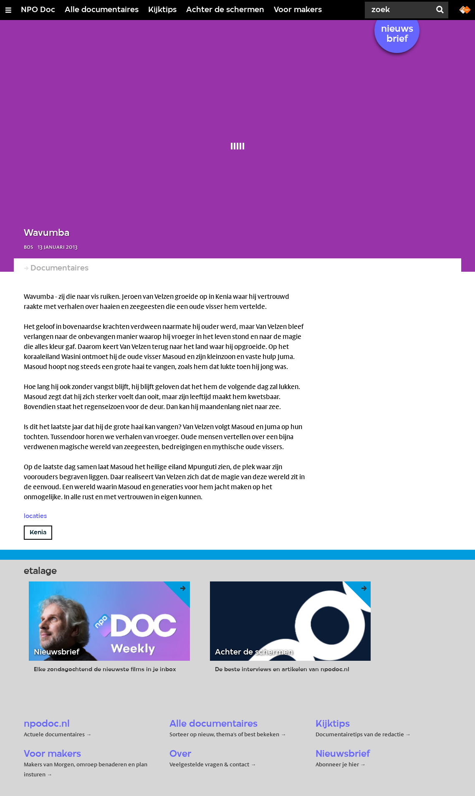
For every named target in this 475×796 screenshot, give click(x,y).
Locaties (35, 516)
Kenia (38, 532)
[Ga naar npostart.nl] (465, 9)
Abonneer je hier (338, 764)
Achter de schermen (225, 10)
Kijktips (162, 10)
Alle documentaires (102, 10)
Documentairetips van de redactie (360, 734)
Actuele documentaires (54, 734)
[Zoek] (399, 10)
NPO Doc (38, 10)
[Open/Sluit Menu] (8, 10)
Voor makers (298, 10)
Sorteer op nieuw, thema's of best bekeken (224, 734)
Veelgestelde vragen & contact (209, 764)
